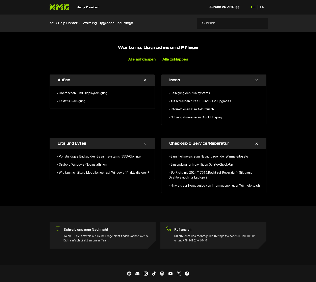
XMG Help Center (64, 23)
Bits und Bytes (72, 143)
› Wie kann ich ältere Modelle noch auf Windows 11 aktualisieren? (103, 172)
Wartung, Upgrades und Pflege (108, 23)
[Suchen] (232, 23)
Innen (174, 80)
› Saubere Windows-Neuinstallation (82, 164)
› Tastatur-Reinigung (71, 101)
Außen (64, 80)
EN (262, 7)
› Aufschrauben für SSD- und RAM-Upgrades (200, 101)
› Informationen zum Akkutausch (191, 109)
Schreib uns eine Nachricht (85, 229)
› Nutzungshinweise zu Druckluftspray (195, 117)
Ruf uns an (182, 229)
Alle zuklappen (175, 59)
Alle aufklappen (142, 59)
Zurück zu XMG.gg (224, 6)
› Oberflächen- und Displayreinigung (82, 93)
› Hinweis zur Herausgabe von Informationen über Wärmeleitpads (215, 185)
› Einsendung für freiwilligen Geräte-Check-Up (201, 164)
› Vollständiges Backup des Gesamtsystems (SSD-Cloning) (99, 156)
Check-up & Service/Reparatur (199, 143)
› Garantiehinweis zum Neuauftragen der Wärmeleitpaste (208, 156)
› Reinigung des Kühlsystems (189, 93)
